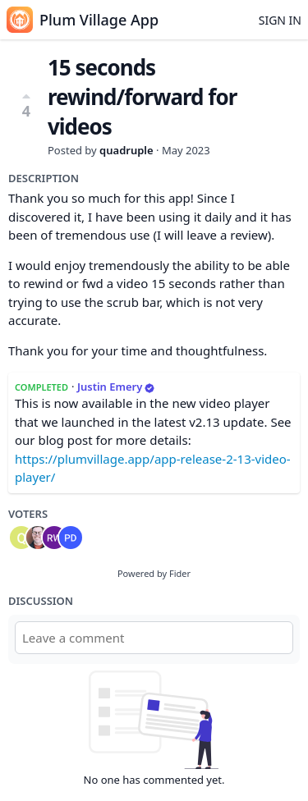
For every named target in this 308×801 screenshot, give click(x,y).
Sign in (280, 20)
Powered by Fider (154, 573)
